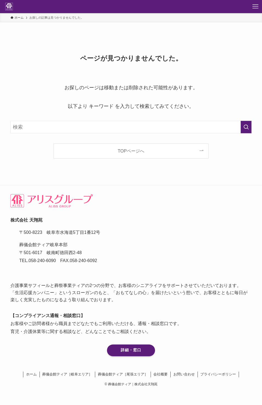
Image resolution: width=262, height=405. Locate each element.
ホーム (31, 374)
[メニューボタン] (255, 6)
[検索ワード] (131, 127)
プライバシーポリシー (218, 374)
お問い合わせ (184, 374)
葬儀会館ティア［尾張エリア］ (123, 374)
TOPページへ (131, 150)
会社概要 (160, 374)
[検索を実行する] (246, 127)
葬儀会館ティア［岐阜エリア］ (67, 374)
